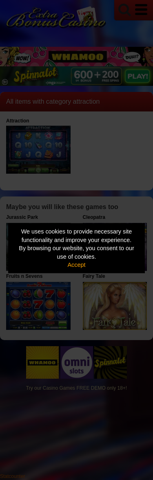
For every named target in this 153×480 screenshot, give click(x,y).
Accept (77, 265)
